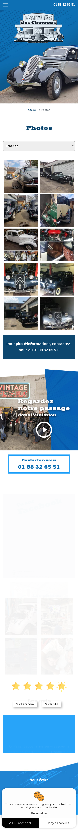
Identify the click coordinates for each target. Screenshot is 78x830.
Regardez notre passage (44, 419)
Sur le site (51, 704)
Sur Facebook (25, 704)
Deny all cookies (57, 823)
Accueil (32, 110)
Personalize (39, 813)
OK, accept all (20, 823)
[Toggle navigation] (5, 5)
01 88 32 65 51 (64, 4)
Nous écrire (39, 780)
